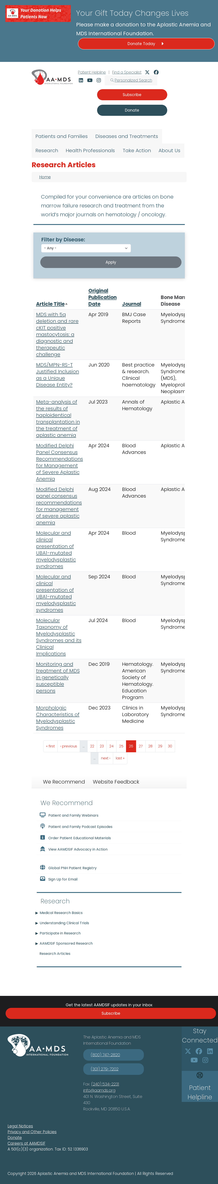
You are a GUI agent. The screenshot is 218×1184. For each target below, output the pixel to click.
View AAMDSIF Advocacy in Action (73, 849)
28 (151, 745)
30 (171, 745)
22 (93, 745)
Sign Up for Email (58, 879)
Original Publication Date (102, 297)
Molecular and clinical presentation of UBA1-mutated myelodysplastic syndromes (56, 550)
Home (45, 177)
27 (142, 745)
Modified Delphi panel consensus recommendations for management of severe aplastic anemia (59, 506)
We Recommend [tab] (64, 781)
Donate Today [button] (146, 43)
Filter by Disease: (63, 239)
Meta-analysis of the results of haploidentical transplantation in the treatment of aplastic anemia (58, 418)
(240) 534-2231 (105, 1084)
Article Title (52, 304)
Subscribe (111, 1013)
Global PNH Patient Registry (68, 868)
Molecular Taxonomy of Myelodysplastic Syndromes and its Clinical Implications (58, 637)
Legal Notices (20, 1126)
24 (112, 745)
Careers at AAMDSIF (26, 1143)
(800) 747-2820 (105, 1055)
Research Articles (54, 953)
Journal (131, 304)
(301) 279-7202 (104, 1069)
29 (161, 745)
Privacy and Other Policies (32, 1132)
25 (122, 745)
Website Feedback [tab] (116, 781)
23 (103, 745)
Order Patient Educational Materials (75, 838)
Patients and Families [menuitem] (61, 136)
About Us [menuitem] (169, 150)
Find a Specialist (126, 72)
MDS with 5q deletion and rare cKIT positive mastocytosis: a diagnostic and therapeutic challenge (57, 334)
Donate (15, 1137)
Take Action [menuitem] (137, 150)
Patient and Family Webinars (69, 815)
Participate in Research (60, 933)
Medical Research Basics (61, 912)
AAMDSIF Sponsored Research (66, 943)
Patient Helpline (92, 72)
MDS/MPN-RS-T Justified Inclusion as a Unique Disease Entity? (57, 374)
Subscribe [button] (132, 94)
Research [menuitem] (46, 150)
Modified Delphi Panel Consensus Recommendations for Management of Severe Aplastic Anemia (59, 462)
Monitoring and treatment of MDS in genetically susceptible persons (58, 677)
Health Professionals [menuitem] (90, 150)
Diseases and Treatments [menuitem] (126, 136)
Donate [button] (132, 110)
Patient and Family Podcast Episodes (76, 826)
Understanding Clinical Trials (64, 923)
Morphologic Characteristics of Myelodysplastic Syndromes (57, 717)
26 (132, 745)
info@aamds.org (99, 1090)
